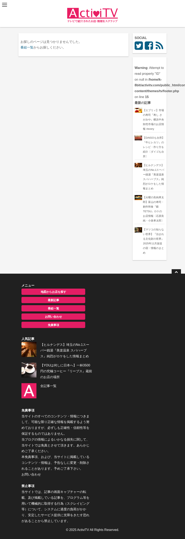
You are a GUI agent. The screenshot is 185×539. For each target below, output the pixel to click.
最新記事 (53, 300)
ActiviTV (83, 530)
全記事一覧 (48, 386)
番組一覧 (26, 47)
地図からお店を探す (53, 291)
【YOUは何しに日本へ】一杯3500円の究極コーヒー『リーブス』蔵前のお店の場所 (66, 371)
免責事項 (53, 325)
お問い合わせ (53, 316)
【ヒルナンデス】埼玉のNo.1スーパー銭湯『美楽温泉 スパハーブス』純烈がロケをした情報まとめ (64, 350)
